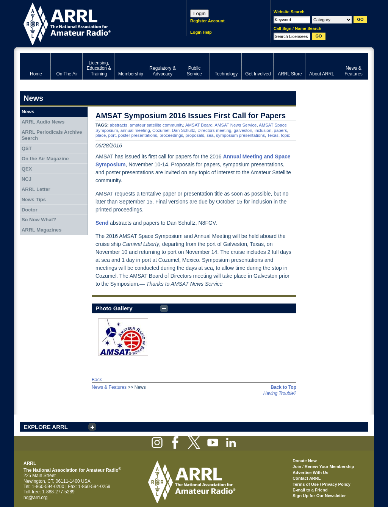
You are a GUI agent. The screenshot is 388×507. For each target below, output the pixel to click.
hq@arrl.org (35, 497)
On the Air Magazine (45, 158)
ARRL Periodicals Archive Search (52, 135)
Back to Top (283, 387)
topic (285, 135)
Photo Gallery (114, 308)
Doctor (30, 210)
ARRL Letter (36, 189)
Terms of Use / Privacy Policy (321, 484)
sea (210, 135)
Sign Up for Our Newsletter (319, 495)
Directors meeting (214, 130)
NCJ (26, 179)
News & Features (109, 387)
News (28, 111)
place (100, 135)
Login (199, 13)
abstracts (118, 125)
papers (280, 130)
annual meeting (135, 130)
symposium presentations (240, 135)
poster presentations (137, 135)
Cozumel (160, 130)
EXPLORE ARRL (45, 427)
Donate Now (305, 460)
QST (27, 148)
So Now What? (39, 219)
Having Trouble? (279, 393)
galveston (243, 130)
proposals (195, 135)
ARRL (93, 23)
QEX (27, 169)
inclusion (263, 130)
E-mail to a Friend (310, 490)
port (112, 135)
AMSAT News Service (235, 125)
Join (297, 466)
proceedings (171, 135)
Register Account (207, 21)
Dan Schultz (183, 130)
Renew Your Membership (329, 466)
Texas (272, 135)
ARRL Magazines (41, 230)
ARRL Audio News (43, 122)
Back (97, 379)
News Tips (34, 199)
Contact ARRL (307, 478)
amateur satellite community (156, 125)
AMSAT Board (199, 125)
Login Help (201, 32)
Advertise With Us (310, 472)
